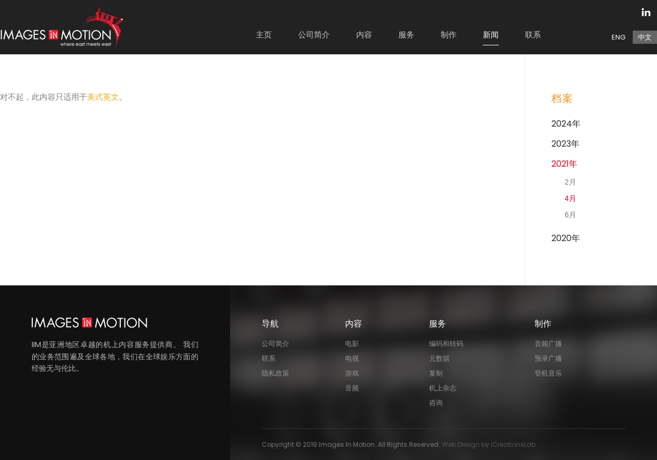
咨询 (436, 403)
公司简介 (275, 344)
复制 (436, 373)
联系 (268, 358)
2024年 (565, 124)
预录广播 (548, 358)
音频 (352, 388)
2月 (570, 182)
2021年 (564, 164)
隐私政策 (275, 373)
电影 (352, 344)
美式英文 (103, 96)
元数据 (439, 358)
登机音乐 (548, 373)
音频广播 (548, 344)
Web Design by (489, 444)
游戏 (352, 373)
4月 (570, 198)
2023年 (565, 144)
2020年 (565, 238)
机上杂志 (442, 388)
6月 (570, 214)
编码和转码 (446, 344)
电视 (352, 358)
